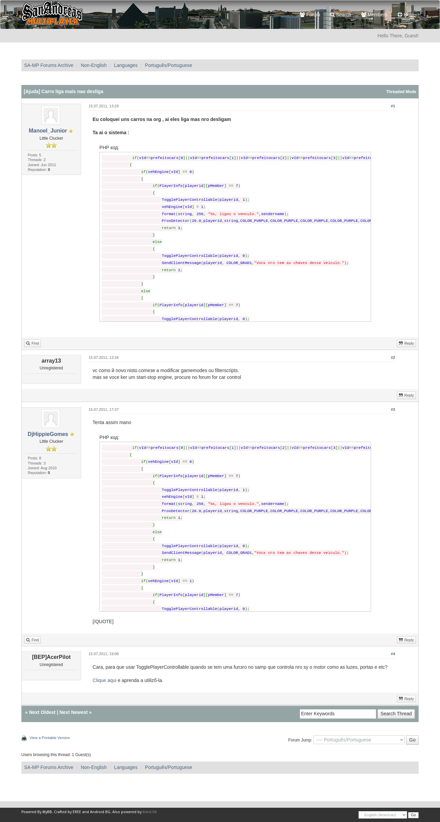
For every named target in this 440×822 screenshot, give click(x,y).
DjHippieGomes (48, 434)
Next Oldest (42, 712)
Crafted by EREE (67, 812)
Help (406, 14)
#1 (393, 106)
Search (340, 14)
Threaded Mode (401, 91)
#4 (393, 654)
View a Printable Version (50, 738)
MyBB (47, 812)
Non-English (94, 65)
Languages (126, 65)
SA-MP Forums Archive (48, 65)
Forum (310, 14)
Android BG (100, 812)
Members (374, 14)
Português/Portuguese (168, 65)
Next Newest (73, 712)
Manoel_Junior (48, 131)
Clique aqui (104, 680)
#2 (393, 357)
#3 (393, 409)
